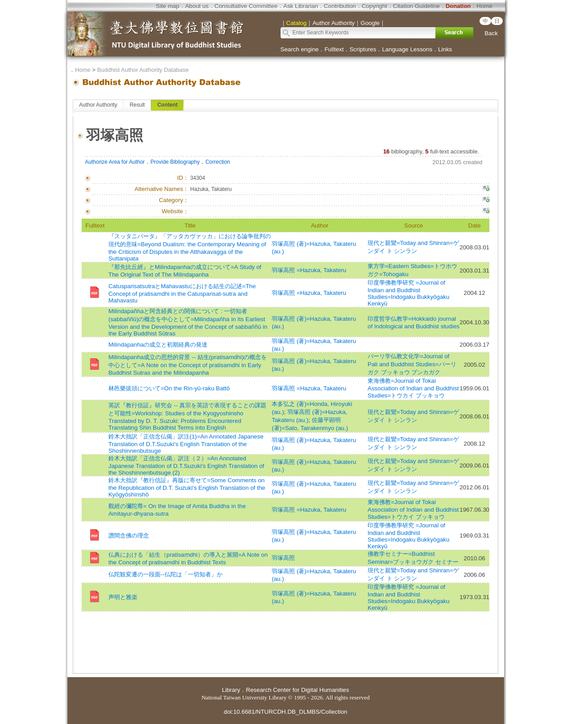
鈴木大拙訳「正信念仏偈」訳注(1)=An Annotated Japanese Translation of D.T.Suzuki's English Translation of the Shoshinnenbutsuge (186, 443)
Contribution (340, 6)
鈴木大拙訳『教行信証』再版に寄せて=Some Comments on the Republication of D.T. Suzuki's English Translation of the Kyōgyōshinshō (186, 487)
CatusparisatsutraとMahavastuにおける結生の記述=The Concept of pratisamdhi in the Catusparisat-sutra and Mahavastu (182, 293)
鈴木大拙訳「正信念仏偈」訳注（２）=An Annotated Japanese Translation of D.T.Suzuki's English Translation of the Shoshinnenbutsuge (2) (186, 465)
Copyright (374, 6)
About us (197, 6)
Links (445, 49)
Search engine (300, 49)
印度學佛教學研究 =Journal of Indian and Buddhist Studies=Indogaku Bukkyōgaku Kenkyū (408, 293)
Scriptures (362, 49)
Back (491, 33)
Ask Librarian (300, 6)
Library (231, 690)
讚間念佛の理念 (128, 535)
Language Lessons (407, 49)
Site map (167, 6)
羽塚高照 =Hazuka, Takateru (309, 270)
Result (137, 105)
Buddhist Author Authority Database (143, 69)
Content (167, 105)
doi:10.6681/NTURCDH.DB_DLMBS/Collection (285, 711)
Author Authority (98, 105)
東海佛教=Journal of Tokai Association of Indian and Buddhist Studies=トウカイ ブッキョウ (413, 388)
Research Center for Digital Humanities (297, 690)
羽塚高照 (283, 557)
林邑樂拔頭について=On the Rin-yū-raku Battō (169, 388)
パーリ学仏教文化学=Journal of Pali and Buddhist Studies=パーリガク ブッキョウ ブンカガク (412, 364)
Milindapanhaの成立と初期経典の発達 (157, 344)
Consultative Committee (246, 6)
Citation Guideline (416, 6)
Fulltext (333, 49)
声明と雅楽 (122, 597)
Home (484, 6)
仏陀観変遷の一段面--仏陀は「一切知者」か (165, 574)
